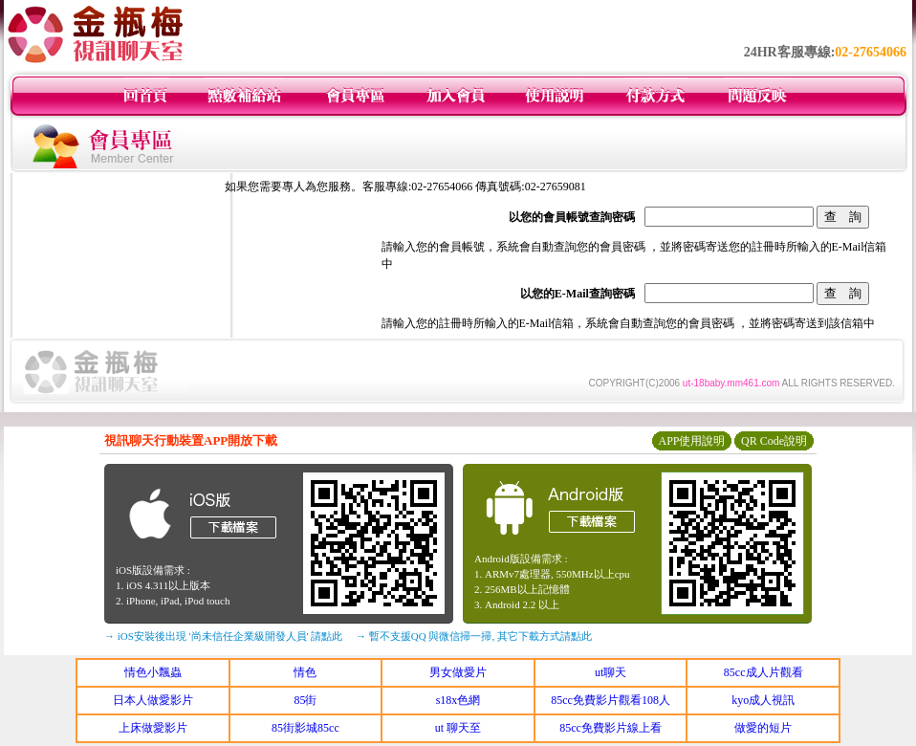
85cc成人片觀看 (763, 672)
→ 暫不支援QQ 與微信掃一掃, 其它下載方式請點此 (474, 636)
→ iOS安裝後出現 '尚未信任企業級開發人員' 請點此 (223, 636)
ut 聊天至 (458, 728)
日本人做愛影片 (153, 700)
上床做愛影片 (153, 728)
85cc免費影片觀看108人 (610, 700)
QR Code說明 (774, 441)
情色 (305, 672)
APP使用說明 (691, 441)
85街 (305, 700)
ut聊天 (610, 672)
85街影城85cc (305, 728)
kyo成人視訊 (763, 700)
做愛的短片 (763, 728)
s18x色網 (458, 700)
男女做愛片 (458, 672)
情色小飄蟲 (153, 672)
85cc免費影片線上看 (610, 728)
